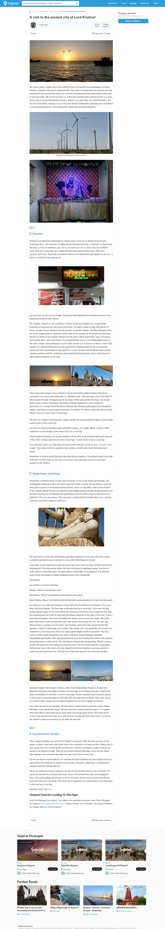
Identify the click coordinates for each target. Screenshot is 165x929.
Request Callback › (133, 21)
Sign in (156, 3)
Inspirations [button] (113, 3)
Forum (123, 3)
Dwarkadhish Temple (44, 733)
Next (146, 851)
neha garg (56, 911)
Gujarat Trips (53, 11)
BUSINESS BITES (125, 911)
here (49, 789)
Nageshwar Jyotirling (45, 473)
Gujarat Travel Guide (40, 11)
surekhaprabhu (24, 914)
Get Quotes (53, 869)
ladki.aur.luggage (92, 914)
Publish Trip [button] (145, 3)
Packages (133, 3)
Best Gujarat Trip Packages (52, 803)
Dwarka (36, 233)
